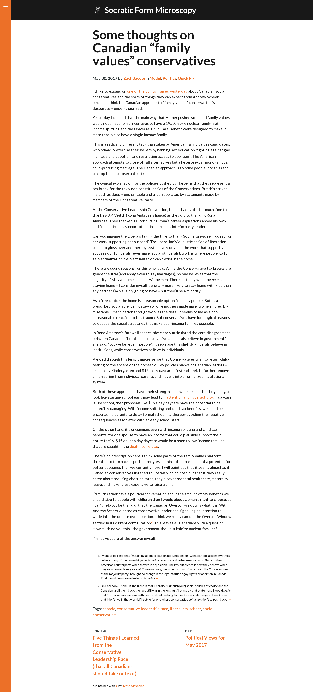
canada (109, 608)
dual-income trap (144, 446)
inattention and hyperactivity (188, 397)
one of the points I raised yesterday (157, 91)
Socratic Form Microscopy (150, 10)
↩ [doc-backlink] (157, 578)
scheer (195, 608)
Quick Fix (186, 78)
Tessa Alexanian (133, 686)
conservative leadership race (142, 608)
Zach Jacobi (134, 78)
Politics (169, 78)
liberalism (179, 608)
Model (155, 78)
